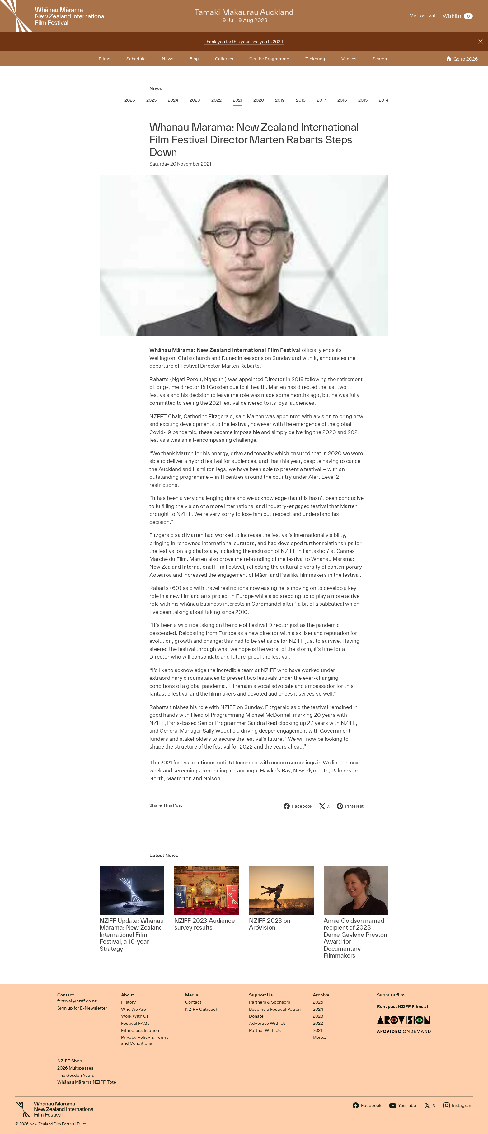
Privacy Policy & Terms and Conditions (144, 1040)
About (127, 995)
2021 (317, 1030)
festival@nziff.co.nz (77, 1001)
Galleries (224, 59)
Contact (65, 995)
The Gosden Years (75, 1075)
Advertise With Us (267, 1023)
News (155, 88)
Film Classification (140, 1030)
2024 (318, 1009)
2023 (318, 1016)
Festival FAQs (135, 1023)
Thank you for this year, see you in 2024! (244, 41)
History (128, 1002)
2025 (318, 1002)
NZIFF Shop (69, 1061)
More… (319, 1037)
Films (104, 59)
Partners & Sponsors (269, 1002)
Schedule (136, 59)
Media (191, 995)
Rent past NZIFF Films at (402, 1006)
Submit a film (391, 995)
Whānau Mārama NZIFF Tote (86, 1082)
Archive (321, 995)
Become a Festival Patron (275, 1009)
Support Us (261, 995)
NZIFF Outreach (201, 1009)
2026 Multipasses (75, 1068)
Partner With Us (265, 1030)
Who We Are (133, 1009)
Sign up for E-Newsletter (82, 1008)
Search (380, 59)
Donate (256, 1016)
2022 (318, 1023)
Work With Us (134, 1016)
